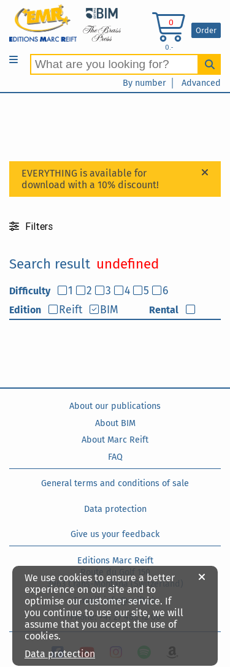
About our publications (115, 406)
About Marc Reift (115, 440)
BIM (109, 309)
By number (144, 83)
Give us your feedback (115, 534)
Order (206, 30)
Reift (70, 309)
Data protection (115, 509)
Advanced (201, 83)
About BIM (115, 423)
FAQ (115, 457)
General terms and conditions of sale (115, 483)
